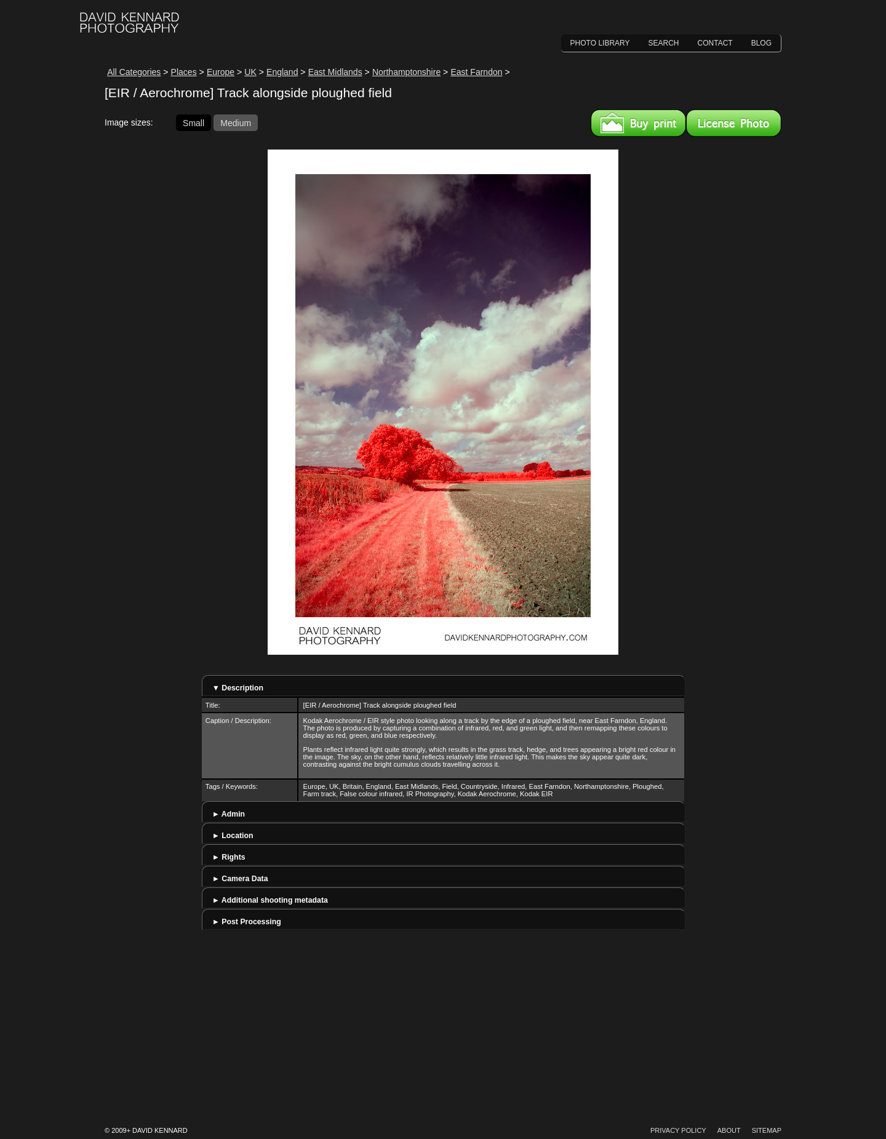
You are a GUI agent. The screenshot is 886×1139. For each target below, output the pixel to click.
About (729, 1130)
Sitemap (766, 1130)
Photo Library (600, 43)
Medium (235, 122)
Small (193, 122)
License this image (733, 123)
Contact (715, 43)
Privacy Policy (678, 1130)
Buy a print (638, 123)
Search (664, 43)
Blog (761, 43)
